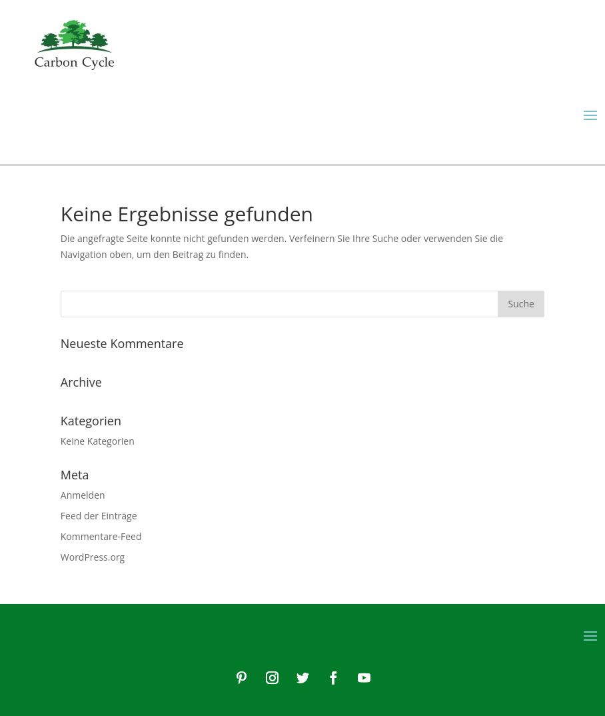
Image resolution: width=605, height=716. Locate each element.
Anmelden (83, 495)
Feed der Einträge (99, 515)
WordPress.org (93, 557)
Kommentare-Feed (101, 536)
